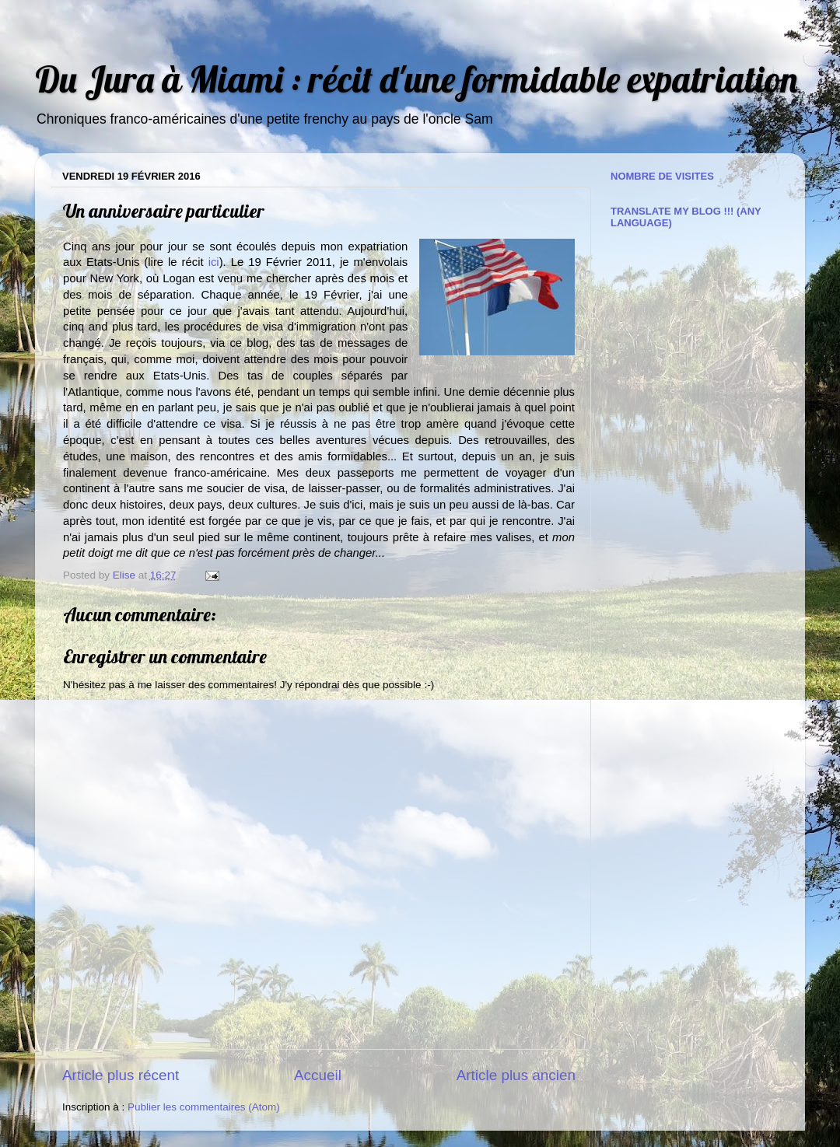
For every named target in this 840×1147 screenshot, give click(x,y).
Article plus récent (120, 1075)
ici (213, 262)
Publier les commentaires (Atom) (204, 1107)
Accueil (317, 1075)
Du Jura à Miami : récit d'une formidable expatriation (416, 79)
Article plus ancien (516, 1075)
